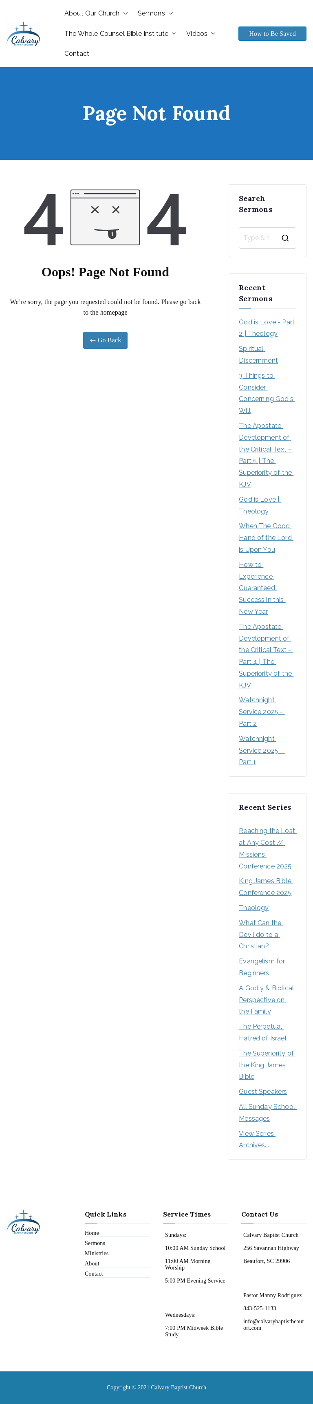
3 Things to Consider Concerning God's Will (267, 393)
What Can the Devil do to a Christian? (261, 934)
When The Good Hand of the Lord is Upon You (266, 537)
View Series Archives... (257, 1139)
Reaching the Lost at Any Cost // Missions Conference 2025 (267, 848)
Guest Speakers (263, 1091)
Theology (254, 908)
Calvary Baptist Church (178, 1387)
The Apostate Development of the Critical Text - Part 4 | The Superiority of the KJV (266, 656)
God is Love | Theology (260, 505)
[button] (124, 13)
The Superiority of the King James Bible (267, 1065)
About (92, 1264)
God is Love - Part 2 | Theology (267, 328)
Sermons (155, 13)
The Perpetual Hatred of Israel (263, 1032)
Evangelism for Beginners (263, 967)
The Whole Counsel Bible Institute (120, 34)
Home (92, 1233)
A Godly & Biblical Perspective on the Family (267, 1000)
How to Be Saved (272, 33)
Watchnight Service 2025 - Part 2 (261, 711)
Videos (201, 34)
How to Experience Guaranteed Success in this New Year (262, 588)
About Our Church (96, 13)
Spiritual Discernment (258, 354)
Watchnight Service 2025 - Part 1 (261, 750)
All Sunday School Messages (267, 1112)
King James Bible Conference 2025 (266, 887)
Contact (76, 53)
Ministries (96, 1253)
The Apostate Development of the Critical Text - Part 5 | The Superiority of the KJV (266, 455)
